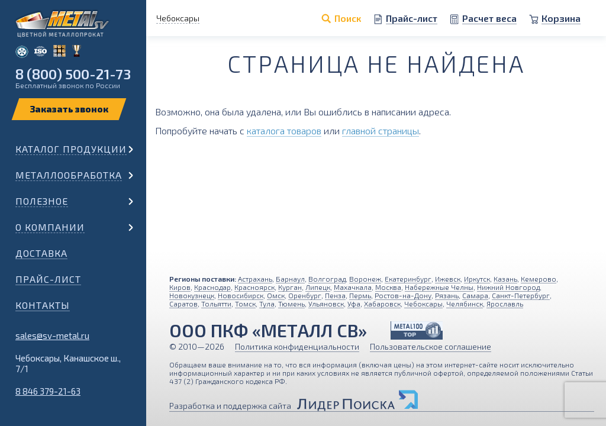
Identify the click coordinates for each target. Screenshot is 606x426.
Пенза (335, 295)
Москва (388, 287)
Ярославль (504, 303)
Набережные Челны (439, 287)
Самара (475, 295)
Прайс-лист (48, 279)
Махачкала (353, 287)
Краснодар (212, 287)
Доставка (41, 253)
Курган (290, 287)
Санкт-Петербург (521, 295)
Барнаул (290, 279)
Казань (505, 279)
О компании (50, 227)
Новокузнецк (191, 295)
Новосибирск (240, 295)
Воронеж (365, 279)
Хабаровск (382, 303)
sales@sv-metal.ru (52, 335)
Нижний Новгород (508, 287)
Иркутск (477, 279)
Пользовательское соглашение (430, 346)
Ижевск (447, 279)
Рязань (447, 295)
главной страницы (380, 130)
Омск (276, 295)
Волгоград (327, 279)
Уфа (353, 303)
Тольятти (216, 303)
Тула (267, 303)
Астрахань (255, 279)
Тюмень (291, 303)
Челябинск (464, 303)
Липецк (317, 287)
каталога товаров (284, 130)
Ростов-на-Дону (403, 295)
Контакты (42, 305)
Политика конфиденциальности (297, 346)
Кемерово (538, 279)
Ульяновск (326, 303)
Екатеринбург (408, 279)
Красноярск (254, 287)
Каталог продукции (71, 148)
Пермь (360, 295)
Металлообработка (68, 174)
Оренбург (304, 295)
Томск (245, 303)
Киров (180, 287)
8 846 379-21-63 (47, 391)
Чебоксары (423, 303)
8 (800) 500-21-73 (73, 73)
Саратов (183, 303)
